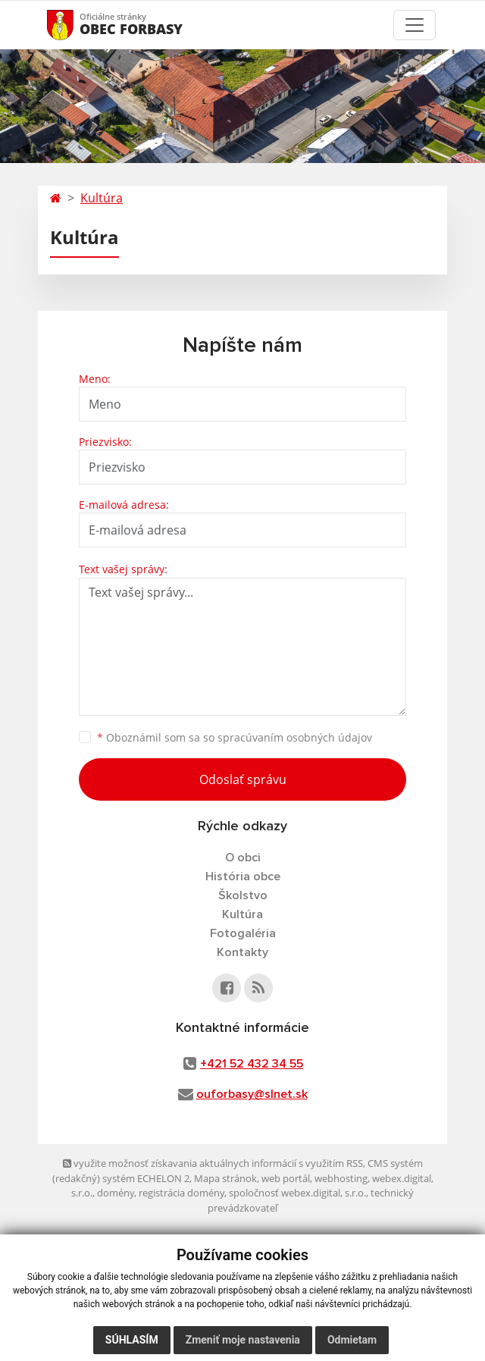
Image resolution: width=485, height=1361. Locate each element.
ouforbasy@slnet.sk (252, 1094)
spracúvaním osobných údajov (294, 737)
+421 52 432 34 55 (251, 1064)
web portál (285, 1178)
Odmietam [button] (352, 1340)
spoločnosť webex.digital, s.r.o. (297, 1192)
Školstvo (243, 895)
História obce (242, 876)
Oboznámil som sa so (234, 737)
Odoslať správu (242, 779)
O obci (243, 857)
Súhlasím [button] (131, 1340)
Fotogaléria (243, 933)
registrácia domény (181, 1192)
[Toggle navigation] (414, 25)
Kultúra (101, 198)
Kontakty (242, 952)
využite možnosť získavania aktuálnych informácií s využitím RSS (213, 1163)
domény (115, 1192)
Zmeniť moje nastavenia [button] (243, 1340)
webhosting (341, 1178)
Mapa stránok (225, 1178)
